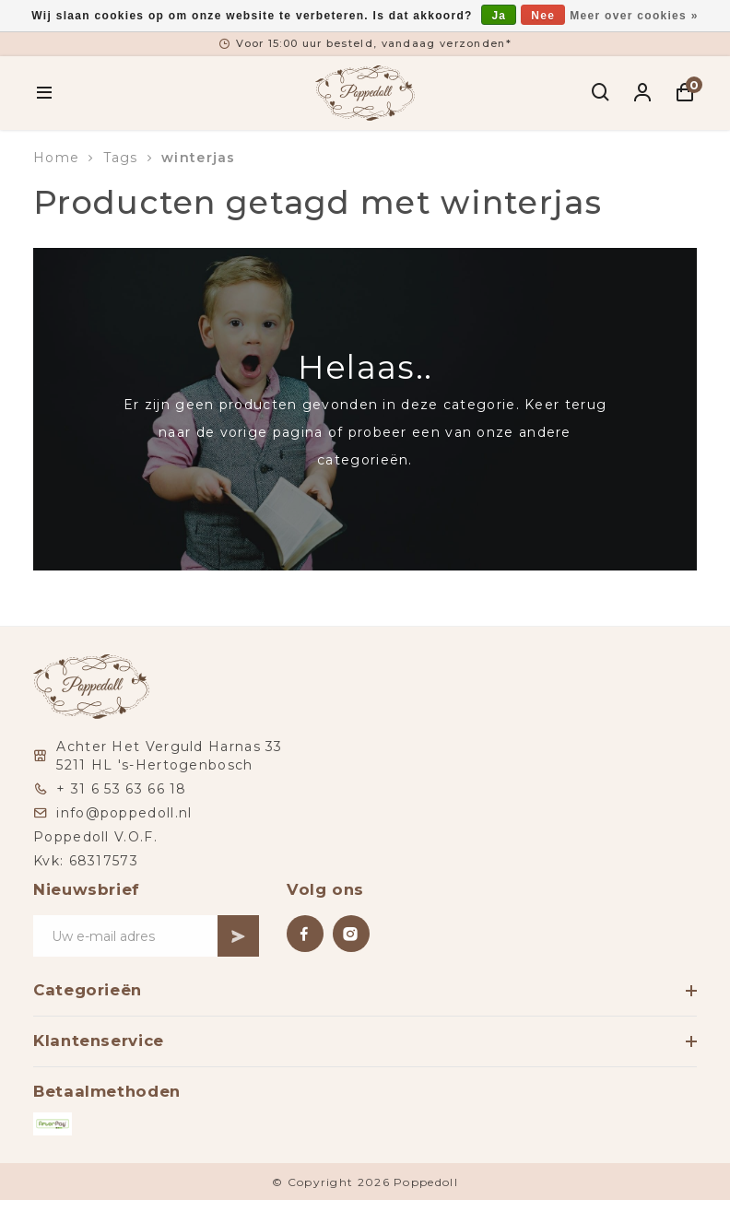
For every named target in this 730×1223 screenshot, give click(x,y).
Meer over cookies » (634, 15)
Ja (498, 15)
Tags (120, 157)
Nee (543, 15)
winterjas (198, 157)
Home (56, 157)
